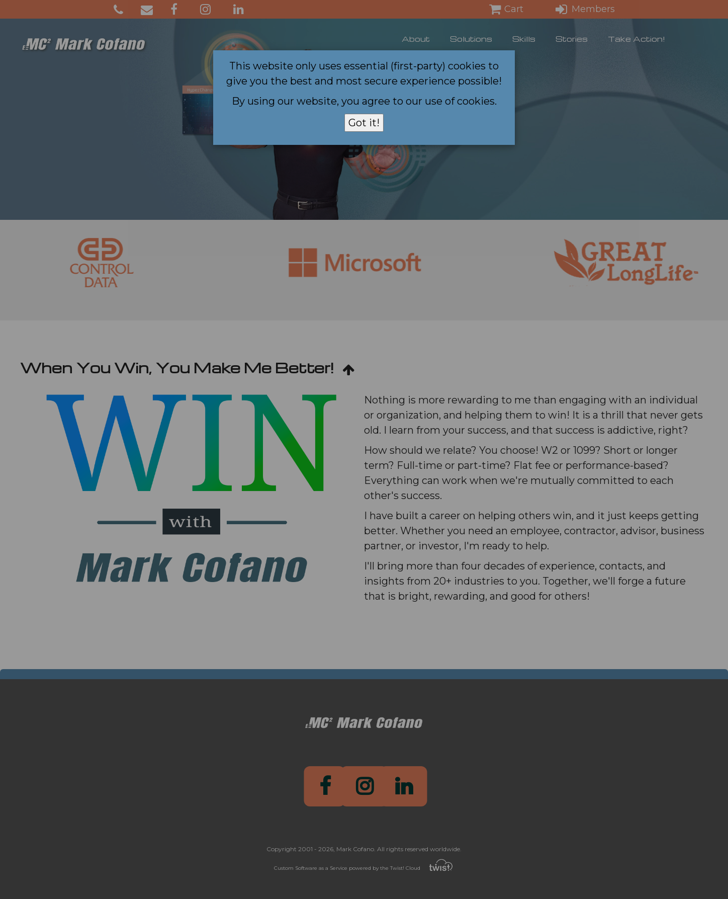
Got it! (364, 123)
